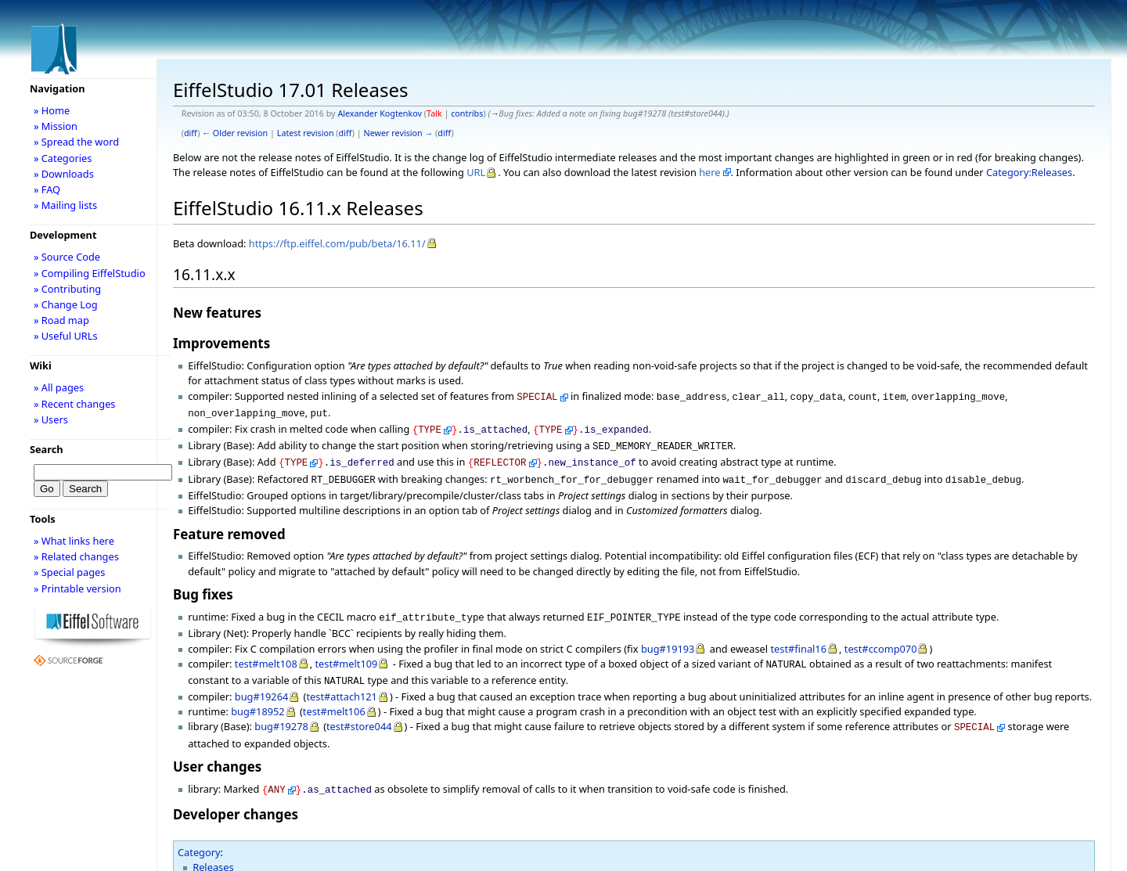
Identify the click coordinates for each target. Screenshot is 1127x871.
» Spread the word (76, 142)
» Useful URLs (66, 336)
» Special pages (69, 572)
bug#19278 (281, 712)
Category (199, 835)
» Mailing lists (65, 205)
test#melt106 (334, 697)
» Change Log (66, 304)
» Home (52, 110)
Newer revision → (399, 133)
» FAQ (47, 189)
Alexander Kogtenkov (379, 113)
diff (190, 133)
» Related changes (76, 556)
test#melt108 (266, 653)
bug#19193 (668, 638)
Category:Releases (1029, 172)
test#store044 (359, 712)
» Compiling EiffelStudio (90, 273)
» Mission (55, 126)
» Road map (61, 320)
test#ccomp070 (880, 638)
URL (475, 172)
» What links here (74, 541)
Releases (213, 850)
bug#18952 (258, 697)
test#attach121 (341, 682)
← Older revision (235, 133)
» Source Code (67, 257)
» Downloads (64, 174)
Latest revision (305, 133)
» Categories (63, 158)
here (709, 172)
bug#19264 (262, 682)
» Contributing (67, 289)
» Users (51, 419)
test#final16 (798, 638)
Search (46, 449)
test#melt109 (346, 653)
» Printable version (77, 588)
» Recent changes (75, 404)
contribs (467, 113)
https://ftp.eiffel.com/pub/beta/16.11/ (337, 243)
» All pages (59, 387)
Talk (434, 113)
